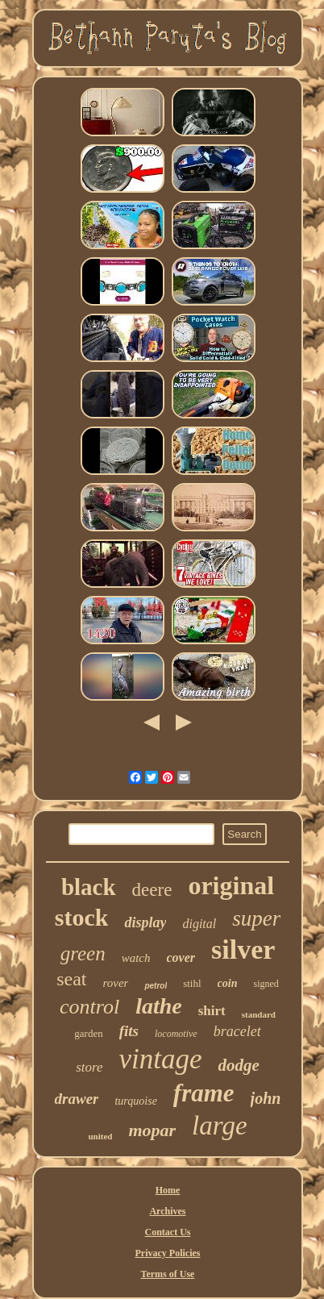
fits (129, 1030)
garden (88, 1033)
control (89, 1006)
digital (199, 924)
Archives (167, 1211)
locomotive (176, 1033)
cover (181, 957)
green (83, 953)
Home (168, 1190)
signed (265, 983)
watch (136, 957)
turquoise (135, 1101)
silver (243, 949)
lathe (158, 1005)
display (145, 922)
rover (115, 982)
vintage (160, 1059)
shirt (212, 1010)
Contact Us (167, 1232)
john (266, 1098)
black (88, 887)
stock (82, 917)
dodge (239, 1065)
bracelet (237, 1031)
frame (204, 1093)
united (100, 1136)
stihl (192, 983)
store (89, 1067)
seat (71, 978)
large (219, 1125)
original (231, 885)
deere (152, 890)
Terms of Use (168, 1274)
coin (228, 983)
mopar (152, 1130)
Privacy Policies (168, 1253)
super (256, 918)
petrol (155, 985)
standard (259, 1014)
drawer (77, 1098)
